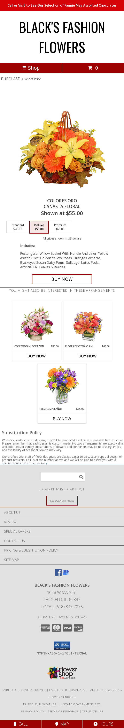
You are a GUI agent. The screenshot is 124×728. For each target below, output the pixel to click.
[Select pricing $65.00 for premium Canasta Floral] (60, 227)
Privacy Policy (32, 711)
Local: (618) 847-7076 (62, 606)
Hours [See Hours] (103, 724)
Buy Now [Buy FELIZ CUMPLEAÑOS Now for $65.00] (62, 418)
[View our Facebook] (58, 574)
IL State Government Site (80, 704)
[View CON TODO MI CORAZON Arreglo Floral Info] (37, 322)
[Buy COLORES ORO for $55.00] (62, 279)
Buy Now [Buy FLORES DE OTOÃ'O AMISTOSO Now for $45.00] (87, 356)
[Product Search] (63, 476)
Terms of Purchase (63, 711)
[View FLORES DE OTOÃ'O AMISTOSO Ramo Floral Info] (87, 323)
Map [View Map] (62, 724)
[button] (62, 646)
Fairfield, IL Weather (39, 704)
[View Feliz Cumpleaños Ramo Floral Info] (62, 385)
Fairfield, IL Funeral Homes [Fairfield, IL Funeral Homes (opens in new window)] (24, 690)
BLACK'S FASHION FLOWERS (62, 37)
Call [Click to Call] (21, 724)
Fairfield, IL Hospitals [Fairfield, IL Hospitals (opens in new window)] (67, 690)
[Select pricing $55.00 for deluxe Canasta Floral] (39, 227)
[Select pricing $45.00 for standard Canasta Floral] (18, 227)
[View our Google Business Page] (65, 574)
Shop (31, 67)
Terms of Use (92, 711)
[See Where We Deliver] (62, 500)
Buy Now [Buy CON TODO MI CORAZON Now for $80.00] (36, 356)
